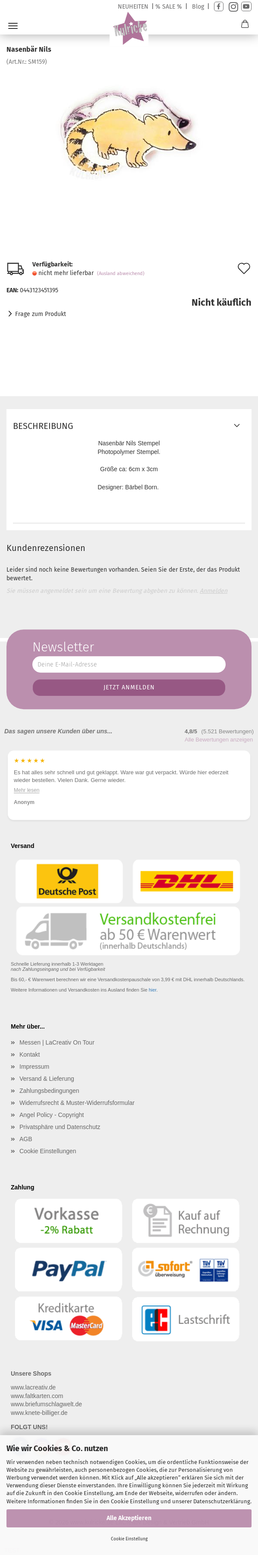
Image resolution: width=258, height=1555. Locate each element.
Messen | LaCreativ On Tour (56, 1042)
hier (153, 989)
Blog (198, 6)
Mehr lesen (26, 791)
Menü (13, 25)
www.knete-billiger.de (39, 1412)
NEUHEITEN (133, 6)
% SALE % (168, 6)
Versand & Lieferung (46, 1078)
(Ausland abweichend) (121, 273)
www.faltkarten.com (37, 1395)
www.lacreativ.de (33, 1387)
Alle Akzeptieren (129, 1518)
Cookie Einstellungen (47, 1151)
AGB (25, 1139)
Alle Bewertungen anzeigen (219, 739)
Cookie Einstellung (129, 1539)
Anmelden (213, 590)
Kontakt (29, 1054)
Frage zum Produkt (40, 314)
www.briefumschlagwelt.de (46, 1404)
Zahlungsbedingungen (49, 1090)
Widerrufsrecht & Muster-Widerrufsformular (77, 1102)
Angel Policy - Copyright (51, 1114)
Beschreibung (43, 426)
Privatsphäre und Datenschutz (60, 1126)
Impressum (34, 1066)
